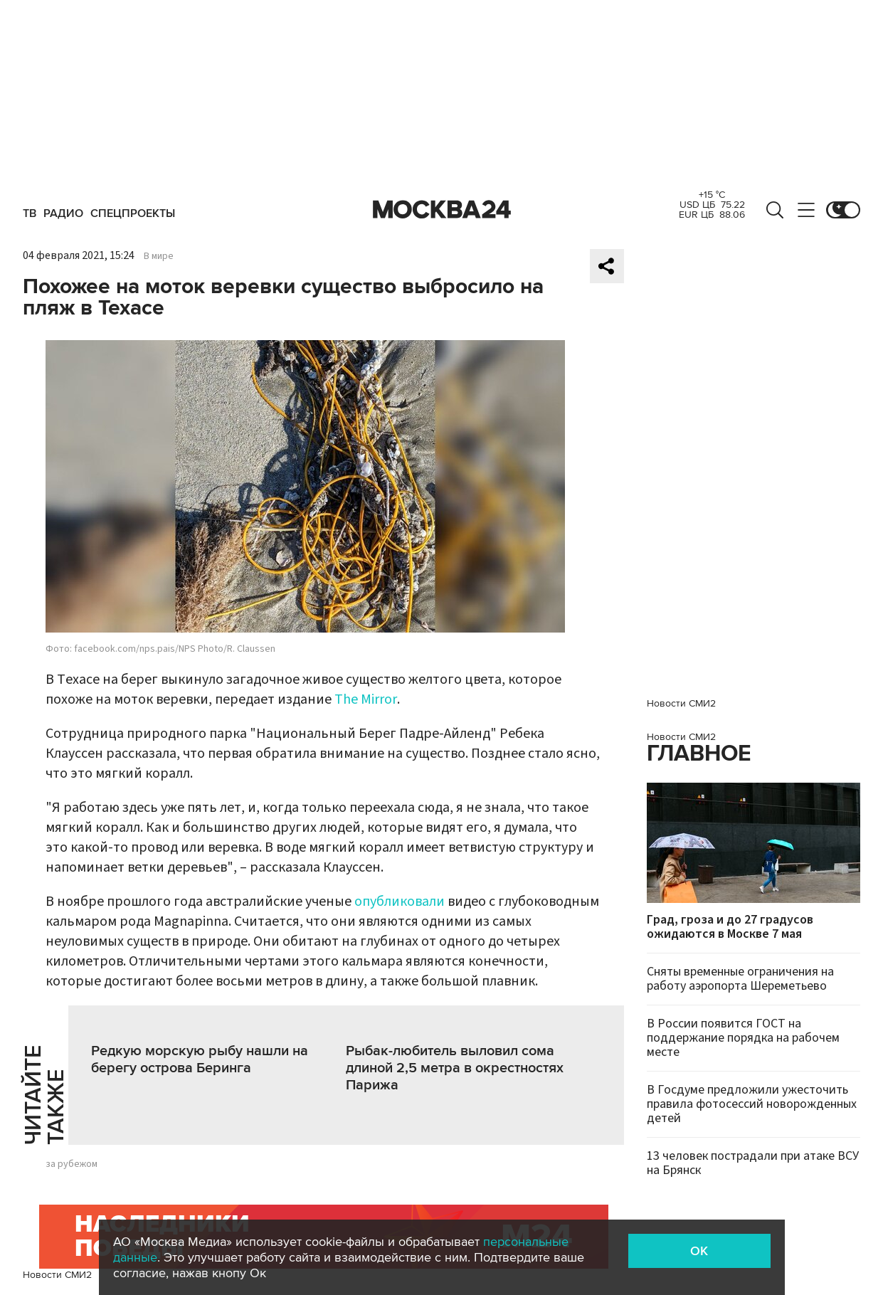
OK (699, 1251)
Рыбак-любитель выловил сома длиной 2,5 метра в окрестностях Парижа (455, 1068)
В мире (159, 256)
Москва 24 (442, 210)
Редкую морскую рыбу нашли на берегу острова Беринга (199, 1059)
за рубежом (71, 1164)
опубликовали (399, 901)
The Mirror (365, 699)
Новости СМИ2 (57, 1275)
